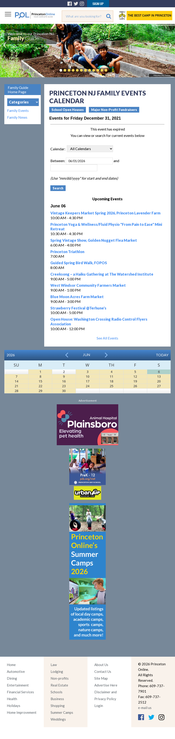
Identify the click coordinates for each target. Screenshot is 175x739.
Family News (17, 117)
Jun (86, 354)
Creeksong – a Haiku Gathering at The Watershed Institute (101, 274)
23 (64, 386)
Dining (12, 678)
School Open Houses (67, 110)
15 (40, 381)
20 (159, 381)
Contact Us (102, 671)
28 (16, 391)
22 (40, 386)
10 (87, 376)
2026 (11, 355)
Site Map (101, 678)
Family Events (18, 110)
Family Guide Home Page (18, 89)
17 (87, 381)
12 (135, 376)
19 (135, 381)
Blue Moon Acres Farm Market (77, 296)
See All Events (107, 338)
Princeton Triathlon (67, 251)
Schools (56, 692)
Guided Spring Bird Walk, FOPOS (78, 263)
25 (111, 386)
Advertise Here (105, 685)
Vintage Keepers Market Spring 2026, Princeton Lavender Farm (105, 213)
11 (111, 376)
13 (159, 376)
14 (16, 381)
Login (98, 706)
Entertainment (18, 685)
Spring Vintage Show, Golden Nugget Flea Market (93, 240)
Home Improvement (21, 712)
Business (57, 699)
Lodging (57, 671)
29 (40, 391)
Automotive (16, 671)
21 (16, 386)
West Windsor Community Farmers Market (88, 285)
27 (159, 386)
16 (64, 381)
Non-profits (60, 678)
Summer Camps (62, 712)
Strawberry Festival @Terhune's (78, 308)
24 (87, 386)
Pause (113, 70)
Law (54, 665)
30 (64, 391)
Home (11, 665)
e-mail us (145, 708)
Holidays (13, 706)
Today (162, 355)
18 (111, 381)
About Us (101, 665)
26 (135, 386)
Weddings (58, 719)
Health (12, 699)
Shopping (58, 706)
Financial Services (20, 692)
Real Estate (59, 685)
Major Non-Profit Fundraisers (114, 110)
